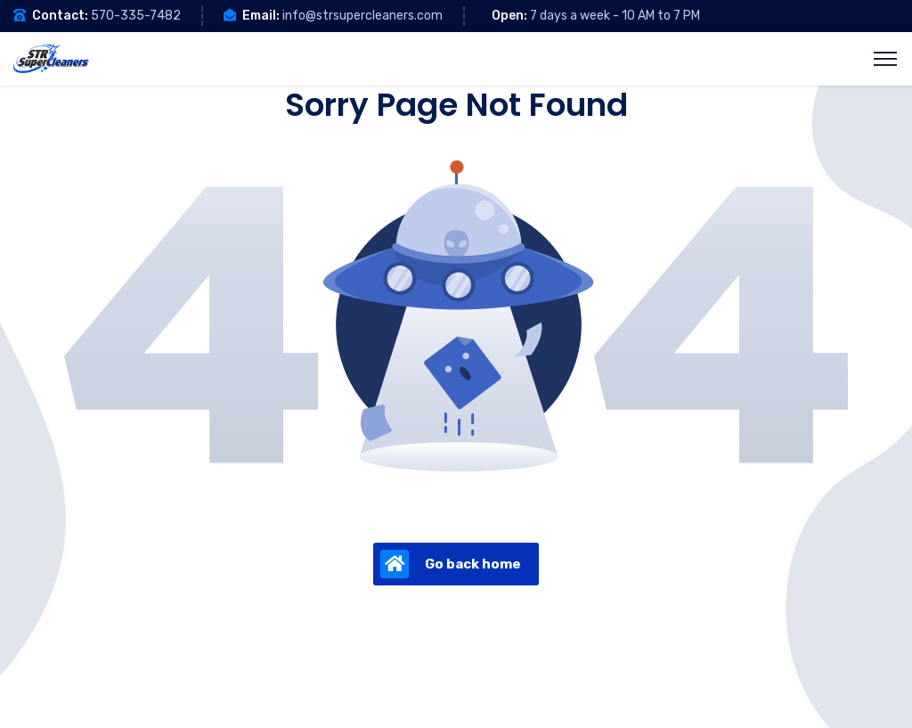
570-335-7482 (136, 15)
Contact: (60, 15)
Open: (509, 15)
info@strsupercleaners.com (362, 15)
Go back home (450, 564)
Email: (261, 15)
